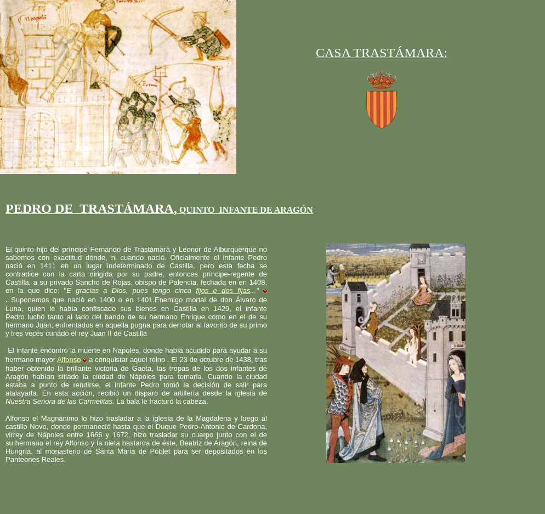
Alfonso (69, 359)
